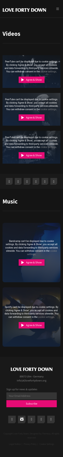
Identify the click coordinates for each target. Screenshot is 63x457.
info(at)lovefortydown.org (31, 380)
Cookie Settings (46, 444)
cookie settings (48, 71)
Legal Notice (15, 444)
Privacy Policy (30, 444)
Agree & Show (34, 80)
